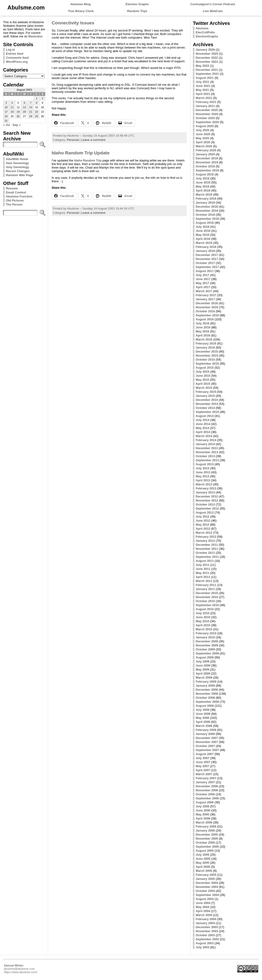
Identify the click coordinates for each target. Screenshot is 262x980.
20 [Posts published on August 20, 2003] (24, 111)
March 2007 (204, 774)
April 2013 (203, 480)
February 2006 (206, 826)
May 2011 (202, 573)
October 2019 (205, 166)
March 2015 (204, 387)
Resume (12, 188)
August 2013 (205, 464)
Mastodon (35, 36)
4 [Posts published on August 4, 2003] (12, 102)
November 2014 (207, 404)
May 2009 (202, 669)
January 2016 (205, 347)
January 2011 (205, 589)
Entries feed (14, 53)
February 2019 (206, 198)
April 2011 (203, 577)
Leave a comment (93, 140)
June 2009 (203, 665)
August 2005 (205, 850)
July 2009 (202, 661)
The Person (14, 204)
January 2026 (205, 49)
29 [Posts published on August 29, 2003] (36, 116)
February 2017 (206, 295)
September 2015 (207, 363)
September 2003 (207, 939)
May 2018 (202, 235)
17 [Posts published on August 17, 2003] (6, 111)
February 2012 (206, 536)
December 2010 (207, 593)
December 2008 (207, 689)
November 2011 (207, 548)
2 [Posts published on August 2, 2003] (42, 98)
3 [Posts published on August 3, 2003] (6, 102)
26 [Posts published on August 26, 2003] (18, 116)
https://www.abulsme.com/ (20, 972)
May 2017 (202, 283)
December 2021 (207, 70)
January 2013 (205, 492)
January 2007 (205, 782)
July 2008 (202, 710)
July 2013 (202, 468)
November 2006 (207, 790)
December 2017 (207, 255)
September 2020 (207, 122)
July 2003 (202, 947)
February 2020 (206, 150)
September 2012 (207, 508)
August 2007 (205, 754)
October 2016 (205, 311)
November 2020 (207, 114)
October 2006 (205, 794)
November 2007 (207, 742)
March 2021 (204, 98)
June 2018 (203, 231)
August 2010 (205, 609)
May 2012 (202, 524)
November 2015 (207, 355)
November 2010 (207, 597)
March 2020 (204, 146)
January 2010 (205, 637)
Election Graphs (137, 4)
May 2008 (202, 718)
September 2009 (207, 653)
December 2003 (207, 927)
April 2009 (203, 673)
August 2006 (205, 802)
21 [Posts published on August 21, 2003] (30, 111)
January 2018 (205, 251)
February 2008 (206, 730)
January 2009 (205, 685)
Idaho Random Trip (88, 160)
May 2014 (202, 428)
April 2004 (203, 911)
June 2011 (203, 569)
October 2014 (205, 408)
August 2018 (205, 222)
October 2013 (205, 456)
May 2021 (202, 90)
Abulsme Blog (80, 4)
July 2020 (202, 130)
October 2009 (205, 649)
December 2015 (207, 351)
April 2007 (203, 770)
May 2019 (202, 186)
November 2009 (207, 645)
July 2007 (202, 758)
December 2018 (207, 206)
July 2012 (202, 516)
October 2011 (205, 553)
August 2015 (205, 367)
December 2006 (207, 786)
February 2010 (206, 633)
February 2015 (206, 392)
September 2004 (207, 895)
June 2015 (203, 375)
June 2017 (203, 279)
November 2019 (207, 162)
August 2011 (205, 561)
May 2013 (202, 476)
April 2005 (203, 866)
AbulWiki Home (17, 159)
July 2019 (202, 178)
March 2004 (204, 915)
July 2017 (202, 275)
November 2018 (207, 210)
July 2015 (202, 371)
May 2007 (202, 766)
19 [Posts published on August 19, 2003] (18, 111)
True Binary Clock (81, 11)
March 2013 (204, 484)
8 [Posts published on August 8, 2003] (36, 102)
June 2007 (203, 762)
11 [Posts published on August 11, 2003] (12, 107)
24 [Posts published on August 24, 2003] (6, 116)
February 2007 (206, 778)
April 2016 (203, 335)
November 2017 (207, 259)
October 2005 (205, 842)
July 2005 (202, 854)
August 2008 (205, 705)
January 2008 (205, 734)
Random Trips (137, 11)
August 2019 (205, 174)
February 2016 (206, 343)
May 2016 (202, 331)
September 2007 (207, 750)
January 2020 (205, 154)
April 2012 (203, 528)
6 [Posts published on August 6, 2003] (24, 102)
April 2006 (203, 818)
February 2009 (206, 681)
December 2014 (207, 400)
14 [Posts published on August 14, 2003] (30, 107)
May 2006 (202, 814)
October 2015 (205, 359)
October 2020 (205, 118)
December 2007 (207, 738)
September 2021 (207, 74)
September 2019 (207, 170)
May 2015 (202, 379)
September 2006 (207, 798)
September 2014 (207, 412)
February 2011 (206, 585)
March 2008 (204, 726)
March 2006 (204, 822)
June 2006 (203, 810)
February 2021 (206, 102)
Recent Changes (18, 171)
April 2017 (203, 287)
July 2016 (202, 323)
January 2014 (205, 444)
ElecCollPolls (205, 32)
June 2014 (203, 424)
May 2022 (202, 65)
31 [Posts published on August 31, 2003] (6, 120)
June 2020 (203, 134)
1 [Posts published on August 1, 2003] (36, 98)
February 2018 (206, 247)
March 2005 (204, 871)
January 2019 (205, 202)
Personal (73, 140)
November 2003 (207, 931)
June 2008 (203, 714)
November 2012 (207, 500)
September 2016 (207, 315)
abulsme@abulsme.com (19, 969)
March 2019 (204, 194)
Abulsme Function (19, 196)
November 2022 (207, 61)
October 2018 (205, 214)
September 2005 (207, 846)
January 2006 (205, 830)
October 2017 (205, 263)
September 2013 (207, 460)
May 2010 (202, 621)
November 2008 (207, 693)
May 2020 (202, 138)
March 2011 (204, 581)
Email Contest (16, 192)
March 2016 (204, 339)
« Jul (6, 125)
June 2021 (203, 86)
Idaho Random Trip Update (80, 152)
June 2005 (203, 858)
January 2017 (205, 299)
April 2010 (203, 625)
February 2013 (206, 488)
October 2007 (205, 746)
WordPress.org (17, 61)
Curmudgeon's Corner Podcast (212, 4)
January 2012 (205, 540)
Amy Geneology (17, 167)
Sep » (17, 125)
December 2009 (207, 641)
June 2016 (203, 327)
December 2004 (207, 883)
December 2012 (207, 496)
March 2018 (204, 243)
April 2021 (203, 94)
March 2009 (204, 677)
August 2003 (205, 943)
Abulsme (202, 28)
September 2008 (207, 701)
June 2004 (203, 903)
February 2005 (206, 875)
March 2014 (204, 436)
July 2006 (202, 806)
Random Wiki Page (19, 175)
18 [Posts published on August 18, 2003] (12, 111)
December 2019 (207, 158)
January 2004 (205, 923)
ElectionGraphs (207, 36)
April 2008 (203, 722)
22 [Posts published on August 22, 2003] (36, 111)
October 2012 (205, 504)
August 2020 (205, 126)
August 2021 (205, 78)
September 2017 (207, 267)
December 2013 (207, 448)
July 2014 (202, 420)
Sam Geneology (17, 163)
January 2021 (205, 106)
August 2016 (205, 319)
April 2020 (203, 142)
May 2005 (202, 862)
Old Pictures (15, 200)
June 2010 (203, 617)
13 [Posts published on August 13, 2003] (24, 107)
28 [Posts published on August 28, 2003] (30, 116)
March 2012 (204, 532)
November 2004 (207, 887)
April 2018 (203, 239)
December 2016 (207, 303)
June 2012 (203, 520)
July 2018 (202, 226)
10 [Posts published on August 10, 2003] (6, 107)
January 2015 (205, 396)
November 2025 (207, 53)
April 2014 (203, 432)
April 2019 (203, 190)
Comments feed (17, 57)
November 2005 (207, 838)
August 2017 (205, 271)
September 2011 (207, 557)
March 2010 (204, 629)
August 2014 (205, 416)
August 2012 (205, 512)
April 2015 (203, 383)
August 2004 (205, 899)
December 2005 (207, 834)
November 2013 (207, 452)
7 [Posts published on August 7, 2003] (30, 102)
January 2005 (205, 879)
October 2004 (205, 891)
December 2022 (207, 57)
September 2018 (207, 218)
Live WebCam (213, 11)
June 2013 (203, 472)
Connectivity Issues (73, 22)
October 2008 (205, 697)
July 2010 (202, 613)
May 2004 (202, 907)
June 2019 (203, 182)
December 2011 (207, 544)
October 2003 (205, 935)
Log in (10, 49)
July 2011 (202, 565)
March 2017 (204, 291)
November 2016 (207, 307)
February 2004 (206, 919)
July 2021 (202, 82)
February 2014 (206, 440)
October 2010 (205, 601)
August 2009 (205, 657)
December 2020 (207, 110)
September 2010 (207, 605)
